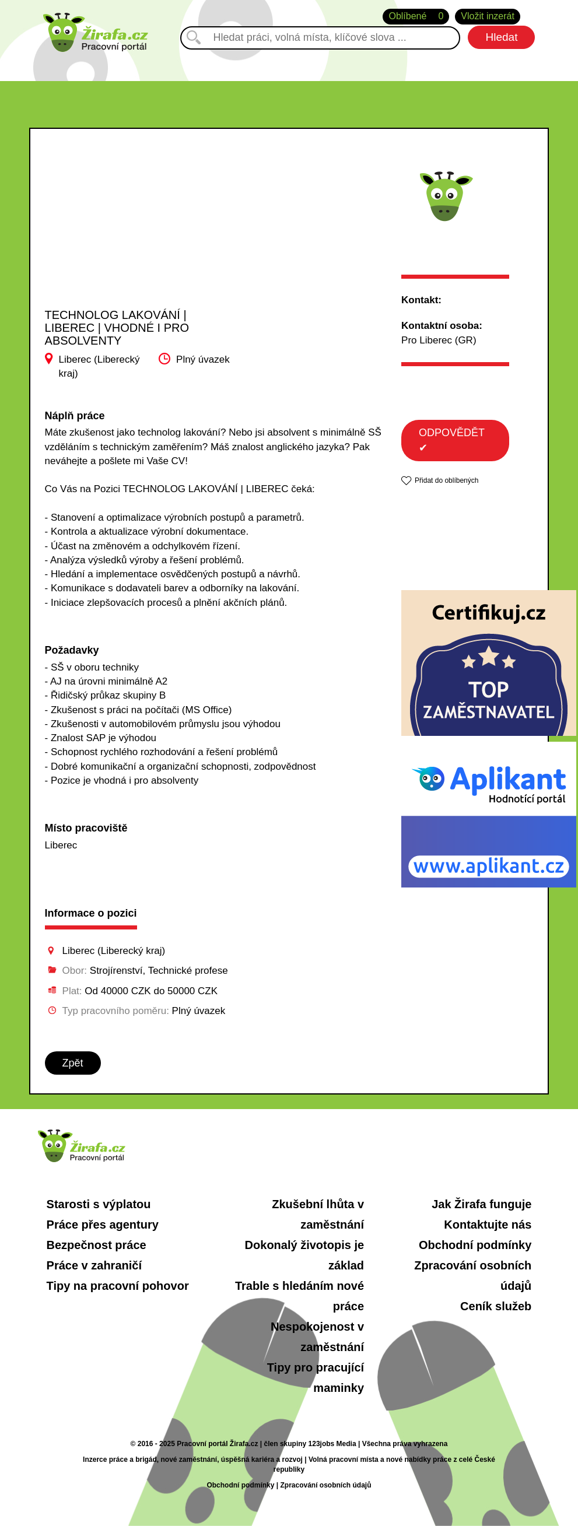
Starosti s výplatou (99, 1204)
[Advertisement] (130, 230)
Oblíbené (415, 16)
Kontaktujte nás (487, 1224)
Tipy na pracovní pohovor (118, 1285)
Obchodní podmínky (475, 1245)
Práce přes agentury (103, 1224)
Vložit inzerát (487, 16)
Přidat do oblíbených (446, 480)
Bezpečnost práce (96, 1245)
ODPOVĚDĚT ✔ (452, 440)
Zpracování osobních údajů (325, 1485)
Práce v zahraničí (94, 1265)
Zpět (72, 1063)
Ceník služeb (495, 1306)
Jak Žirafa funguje (481, 1204)
